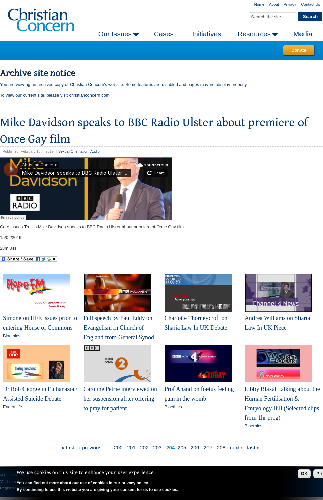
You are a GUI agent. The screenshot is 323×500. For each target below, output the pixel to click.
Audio (95, 151)
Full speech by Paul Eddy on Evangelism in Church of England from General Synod (119, 327)
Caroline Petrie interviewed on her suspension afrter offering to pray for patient (120, 398)
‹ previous (90, 447)
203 (157, 447)
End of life (12, 406)
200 (118, 447)
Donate (298, 50)
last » (253, 447)
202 (144, 447)
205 (182, 447)
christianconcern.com (89, 95)
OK (304, 473)
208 (221, 447)
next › (236, 447)
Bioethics (11, 335)
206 (195, 447)
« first (68, 447)
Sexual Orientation (73, 151)
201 (131, 447)
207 (208, 447)
